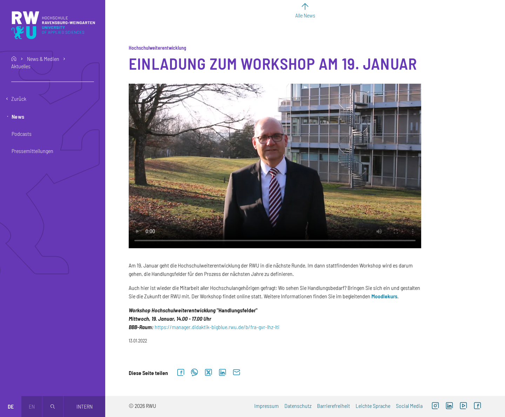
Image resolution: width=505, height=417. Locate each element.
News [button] (18, 116)
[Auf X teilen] (208, 373)
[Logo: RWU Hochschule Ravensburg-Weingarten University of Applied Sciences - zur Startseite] (53, 25)
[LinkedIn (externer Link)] (449, 406)
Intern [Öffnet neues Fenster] (84, 406)
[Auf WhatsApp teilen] (194, 373)
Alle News (305, 15)
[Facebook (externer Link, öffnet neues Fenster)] (477, 406)
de (11, 406)
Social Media (409, 405)
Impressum (266, 405)
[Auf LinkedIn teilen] (222, 373)
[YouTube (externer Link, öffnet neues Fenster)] (463, 406)
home (14, 59)
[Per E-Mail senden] (236, 373)
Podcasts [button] (22, 133)
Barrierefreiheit (333, 405)
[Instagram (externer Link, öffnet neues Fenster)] (435, 406)
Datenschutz (297, 405)
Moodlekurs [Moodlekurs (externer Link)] (384, 296)
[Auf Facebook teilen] (180, 373)
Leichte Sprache (373, 405)
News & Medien (43, 59)
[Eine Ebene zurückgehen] (52, 99)
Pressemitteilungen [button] (32, 150)
